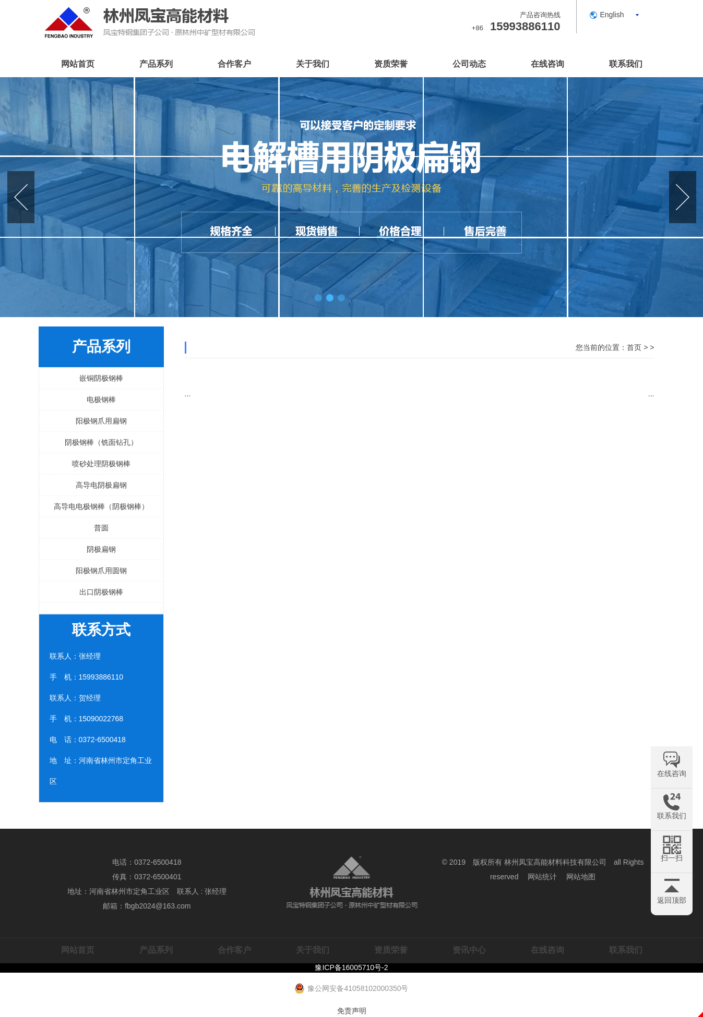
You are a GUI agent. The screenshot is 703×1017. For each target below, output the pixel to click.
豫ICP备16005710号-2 (351, 967)
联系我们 (625, 63)
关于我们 (312, 63)
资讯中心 (469, 950)
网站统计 (542, 877)
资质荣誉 (391, 63)
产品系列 (156, 63)
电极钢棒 (101, 399)
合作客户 (234, 63)
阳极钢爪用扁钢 (101, 421)
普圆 (101, 528)
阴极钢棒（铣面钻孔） (101, 442)
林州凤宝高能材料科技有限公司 (555, 862)
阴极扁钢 (101, 549)
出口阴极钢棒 (101, 592)
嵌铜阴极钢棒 (101, 378)
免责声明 (351, 1011)
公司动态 (469, 63)
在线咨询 (547, 63)
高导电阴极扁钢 (101, 485)
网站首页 (77, 63)
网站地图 (580, 877)
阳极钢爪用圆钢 (101, 570)
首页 (634, 347)
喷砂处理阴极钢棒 (101, 463)
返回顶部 (671, 900)
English (612, 14)
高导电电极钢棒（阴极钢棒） (101, 506)
